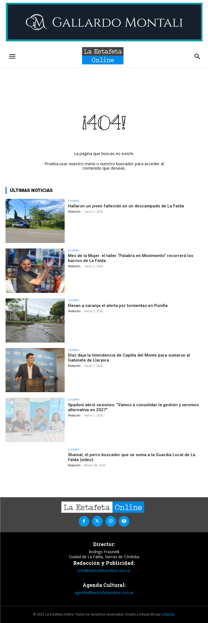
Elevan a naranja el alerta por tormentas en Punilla (118, 305)
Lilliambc (168, 614)
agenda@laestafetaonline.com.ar (104, 592)
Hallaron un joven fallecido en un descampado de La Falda (126, 206)
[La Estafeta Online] (102, 56)
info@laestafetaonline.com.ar (104, 570)
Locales (73, 200)
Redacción (74, 211)
